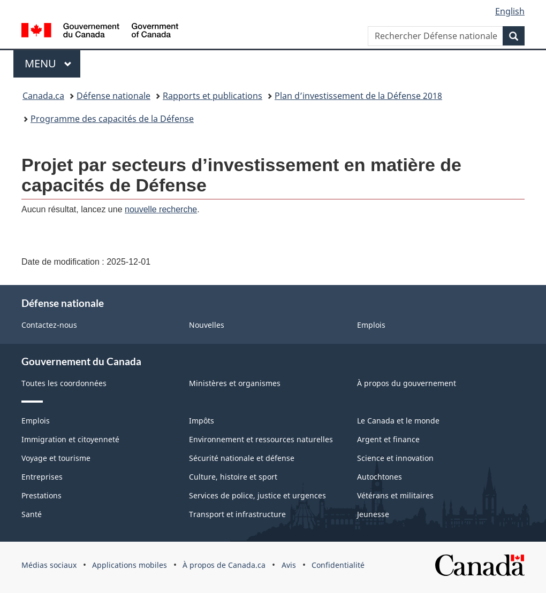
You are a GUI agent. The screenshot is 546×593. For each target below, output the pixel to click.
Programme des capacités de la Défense (112, 119)
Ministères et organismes (234, 383)
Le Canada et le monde (398, 420)
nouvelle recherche (161, 209)
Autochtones (379, 477)
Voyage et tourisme (55, 458)
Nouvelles (206, 325)
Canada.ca (43, 96)
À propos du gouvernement (406, 383)
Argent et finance (388, 439)
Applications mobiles (129, 565)
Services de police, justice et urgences (257, 495)
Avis (289, 565)
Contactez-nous (49, 325)
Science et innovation (395, 458)
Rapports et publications (212, 96)
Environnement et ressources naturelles (261, 439)
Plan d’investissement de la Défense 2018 (358, 96)
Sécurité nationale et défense (241, 458)
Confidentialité (338, 565)
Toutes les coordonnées (64, 383)
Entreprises (42, 477)
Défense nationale (113, 96)
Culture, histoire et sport (233, 477)
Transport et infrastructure (237, 514)
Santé (31, 514)
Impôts (201, 420)
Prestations (41, 495)
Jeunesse (373, 514)
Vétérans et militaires (395, 495)
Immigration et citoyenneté (70, 439)
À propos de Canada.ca (224, 565)
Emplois (371, 325)
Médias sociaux (49, 565)
